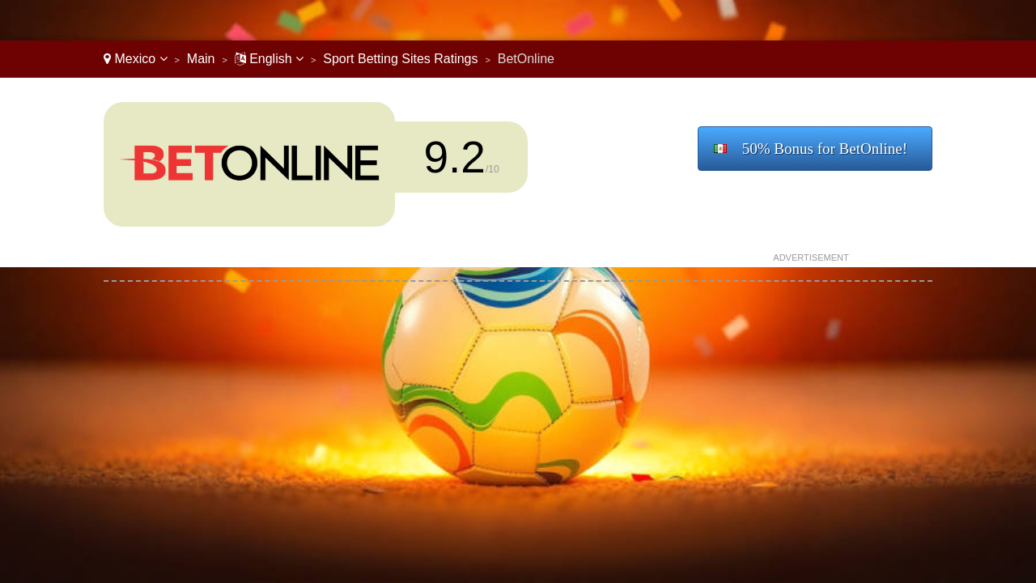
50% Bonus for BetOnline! (824, 148)
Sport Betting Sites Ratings (400, 59)
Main (201, 59)
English (269, 59)
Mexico (136, 59)
